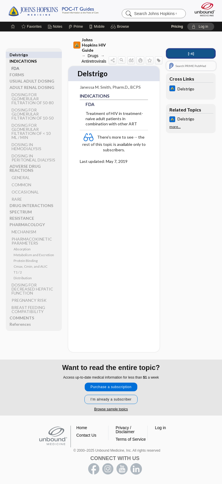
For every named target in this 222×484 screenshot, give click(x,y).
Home (81, 427)
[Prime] (76, 26)
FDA (15, 61)
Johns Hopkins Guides (53, 10)
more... (175, 127)
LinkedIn (136, 469)
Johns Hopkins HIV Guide (89, 45)
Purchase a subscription (111, 387)
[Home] (13, 26)
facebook (93, 469)
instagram (108, 469)
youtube (122, 469)
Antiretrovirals (94, 61)
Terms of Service (131, 439)
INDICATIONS (23, 54)
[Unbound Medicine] (203, 9)
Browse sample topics (111, 409)
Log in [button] (160, 427)
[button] (121, 26)
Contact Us (86, 435)
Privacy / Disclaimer (125, 429)
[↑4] (191, 53)
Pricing (177, 27)
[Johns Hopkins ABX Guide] (191, 89)
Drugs (93, 55)
